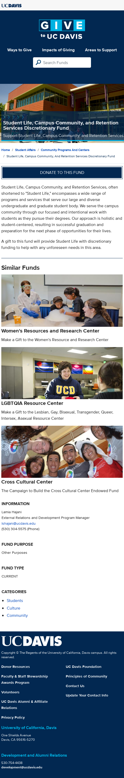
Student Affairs (25, 150)
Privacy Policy (13, 717)
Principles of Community (86, 676)
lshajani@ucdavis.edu (19, 523)
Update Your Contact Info (87, 695)
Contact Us (75, 685)
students (15, 601)
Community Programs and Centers (65, 150)
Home (5, 150)
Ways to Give (19, 50)
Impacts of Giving (58, 50)
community (17, 615)
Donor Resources (15, 666)
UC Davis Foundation (83, 666)
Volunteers (10, 692)
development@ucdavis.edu (21, 767)
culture (13, 608)
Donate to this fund (62, 172)
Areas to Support (101, 50)
